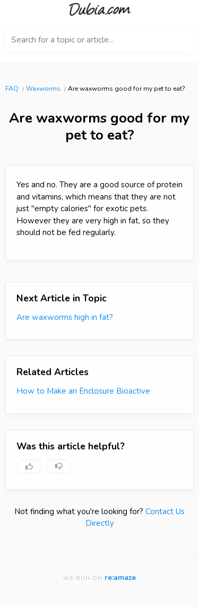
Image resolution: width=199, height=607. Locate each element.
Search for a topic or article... (62, 39)
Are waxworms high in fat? (64, 317)
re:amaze (120, 578)
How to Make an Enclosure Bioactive (83, 391)
